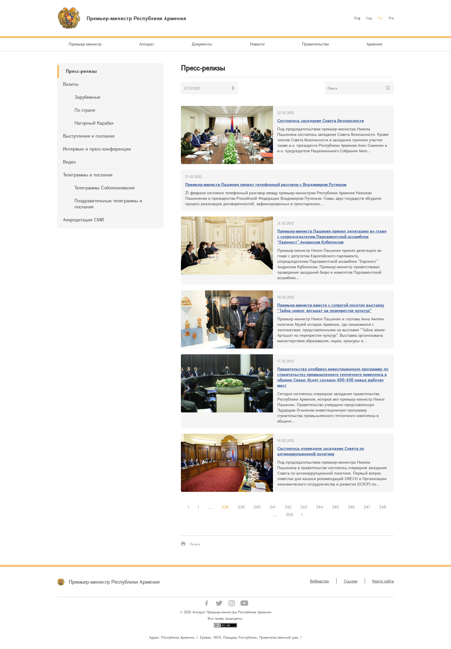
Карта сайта (383, 581)
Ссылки (351, 581)
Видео (69, 162)
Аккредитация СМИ (83, 219)
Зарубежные (87, 97)
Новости (257, 44)
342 (288, 507)
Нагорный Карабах (94, 123)
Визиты (71, 84)
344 (319, 507)
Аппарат (146, 44)
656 (289, 514)
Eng (357, 18)
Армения (374, 44)
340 (257, 507)
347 (367, 507)
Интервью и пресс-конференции (97, 149)
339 (241, 507)
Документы (202, 44)
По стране (84, 110)
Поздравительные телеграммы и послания (108, 203)
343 (303, 507)
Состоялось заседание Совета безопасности (320, 120)
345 (335, 507)
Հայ (369, 18)
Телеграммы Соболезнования (104, 187)
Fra (391, 18)
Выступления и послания (88, 136)
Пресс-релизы (81, 71)
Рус (380, 18)
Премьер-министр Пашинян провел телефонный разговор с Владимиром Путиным (265, 184)
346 (351, 507)
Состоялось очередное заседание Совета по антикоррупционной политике (320, 451)
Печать (195, 544)
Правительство (315, 44)
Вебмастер (319, 581)
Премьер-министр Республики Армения (114, 581)
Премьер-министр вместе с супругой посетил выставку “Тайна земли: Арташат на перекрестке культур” (330, 307)
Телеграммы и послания (87, 175)
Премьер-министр (85, 44)
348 (382, 507)
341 (273, 507)
